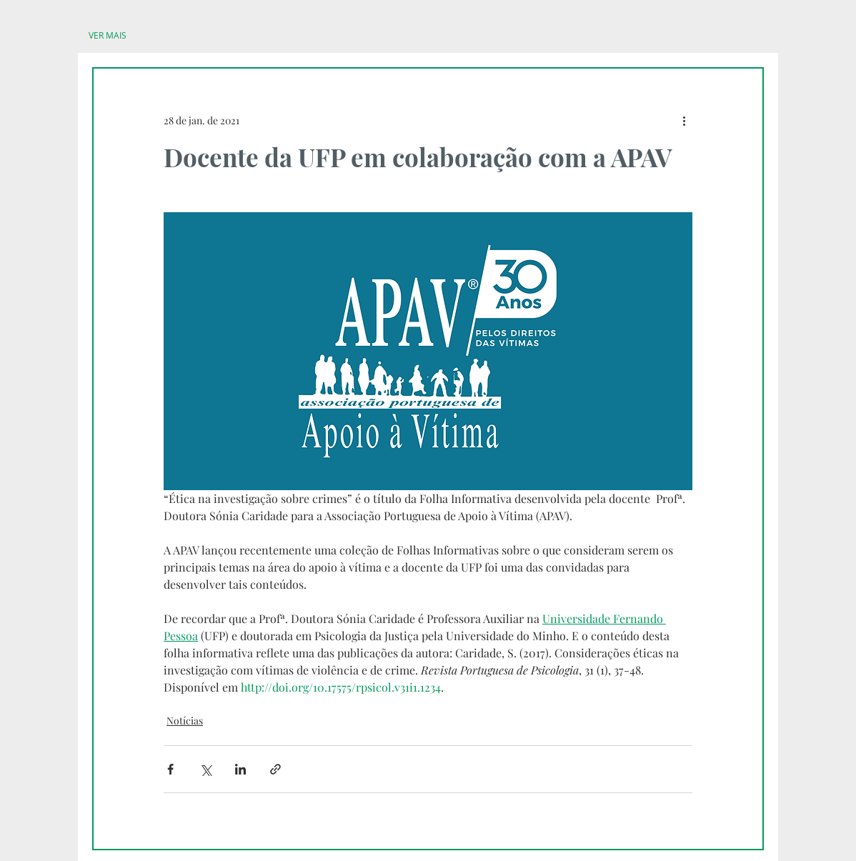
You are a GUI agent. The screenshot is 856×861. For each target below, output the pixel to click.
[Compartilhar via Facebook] (170, 769)
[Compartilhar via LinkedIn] (240, 769)
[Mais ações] (683, 120)
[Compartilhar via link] (275, 769)
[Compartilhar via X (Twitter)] (205, 769)
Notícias (184, 720)
